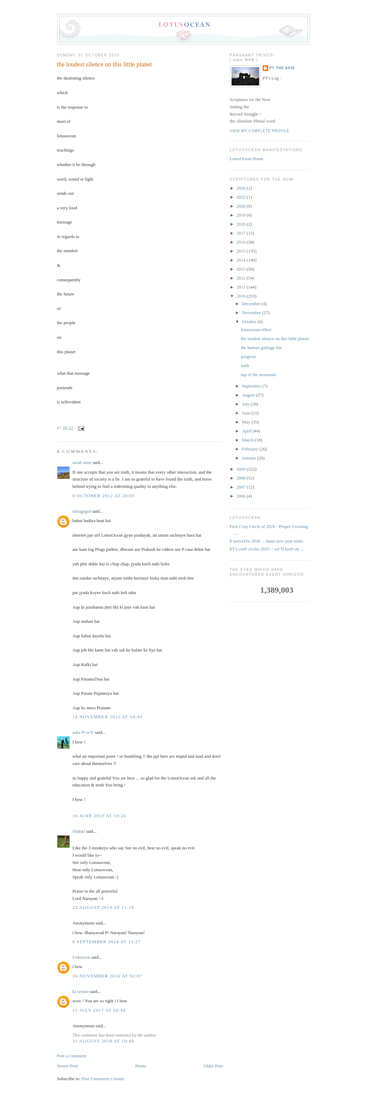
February (250, 449)
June (246, 413)
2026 (242, 188)
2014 (242, 260)
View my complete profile (260, 131)
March (248, 440)
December (252, 303)
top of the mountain (258, 374)
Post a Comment (72, 1055)
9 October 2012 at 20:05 (104, 495)
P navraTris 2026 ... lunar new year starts (266, 541)
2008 (242, 478)
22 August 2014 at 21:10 (103, 907)
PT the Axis (282, 68)
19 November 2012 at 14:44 (107, 716)
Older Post (213, 1065)
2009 (242, 469)
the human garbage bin (261, 347)
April (247, 431)
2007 (242, 487)
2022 (242, 197)
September (252, 386)
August (249, 395)
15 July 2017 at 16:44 (99, 1010)
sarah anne (82, 462)
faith (245, 365)
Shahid (79, 831)
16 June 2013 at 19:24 (99, 815)
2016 (242, 242)
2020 (242, 206)
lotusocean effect (256, 329)
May (246, 422)
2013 (242, 269)
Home (140, 1065)
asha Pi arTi (83, 732)
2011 (242, 287)
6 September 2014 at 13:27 (107, 941)
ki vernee (81, 991)
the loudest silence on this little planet (104, 64)
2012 (242, 278)
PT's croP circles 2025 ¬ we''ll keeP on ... (267, 549)
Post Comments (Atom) (103, 1078)
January (249, 458)
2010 (242, 296)
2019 (242, 215)
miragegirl (82, 511)
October (249, 321)
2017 (242, 233)
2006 (242, 496)
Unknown (81, 957)
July (246, 404)
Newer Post (67, 1065)
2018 (242, 224)
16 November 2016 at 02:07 (107, 975)
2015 (242, 251)
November (252, 312)
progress (248, 356)
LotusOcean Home (247, 158)
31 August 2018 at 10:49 (103, 1040)
